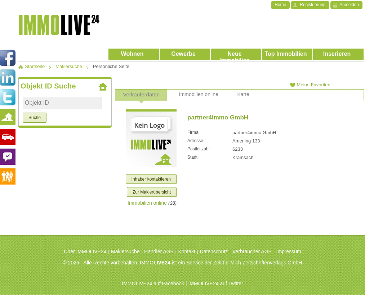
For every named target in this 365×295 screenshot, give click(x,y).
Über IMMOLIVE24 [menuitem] (85, 251)
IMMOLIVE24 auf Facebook (153, 283)
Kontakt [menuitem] (186, 251)
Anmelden (349, 4)
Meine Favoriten (310, 84)
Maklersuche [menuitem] (125, 251)
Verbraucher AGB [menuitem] (252, 251)
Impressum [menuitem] (288, 251)
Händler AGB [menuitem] (159, 251)
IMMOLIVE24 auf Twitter (215, 283)
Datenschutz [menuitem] (214, 251)
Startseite (31, 66)
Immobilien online (147, 203)
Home (280, 4)
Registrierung (312, 4)
